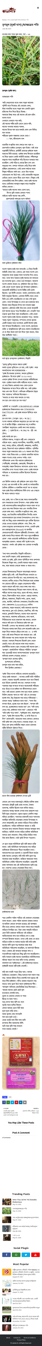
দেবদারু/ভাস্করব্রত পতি (20, 1209)
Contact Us (16, 1337)
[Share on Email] (25, 1102)
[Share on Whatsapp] (8, 1102)
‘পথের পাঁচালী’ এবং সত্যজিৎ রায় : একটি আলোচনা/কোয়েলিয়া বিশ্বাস (25, 1300)
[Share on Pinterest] (16, 1102)
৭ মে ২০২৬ (16, 1235)
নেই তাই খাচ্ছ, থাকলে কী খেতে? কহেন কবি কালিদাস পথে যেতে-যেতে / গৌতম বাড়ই (26, 1318)
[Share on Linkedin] (20, 1102)
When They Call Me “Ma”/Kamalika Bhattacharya (25, 1201)
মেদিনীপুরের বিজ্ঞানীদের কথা (21, 1290)
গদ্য (8, 20)
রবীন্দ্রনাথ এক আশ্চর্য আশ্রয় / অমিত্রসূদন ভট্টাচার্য (25, 1228)
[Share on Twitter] (12, 1102)
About (8, 1337)
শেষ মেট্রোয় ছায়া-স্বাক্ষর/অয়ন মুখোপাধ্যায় (26, 1217)
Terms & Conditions (30, 1337)
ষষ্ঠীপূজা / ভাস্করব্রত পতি (20, 1325)
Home (4, 20)
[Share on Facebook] (4, 1102)
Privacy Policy (21, 1340)
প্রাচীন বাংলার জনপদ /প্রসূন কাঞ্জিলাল (24, 1281)
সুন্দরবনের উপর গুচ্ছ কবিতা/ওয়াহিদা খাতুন (26, 1308)
